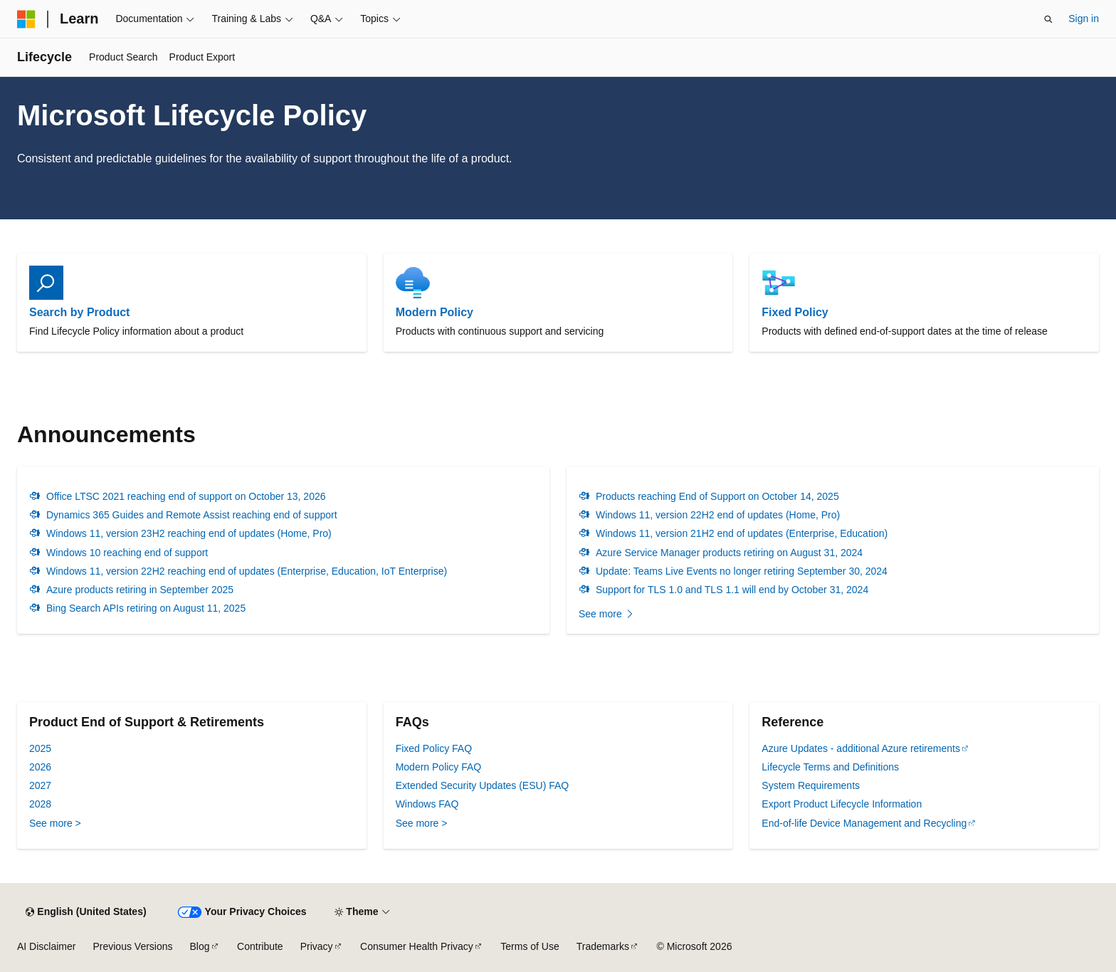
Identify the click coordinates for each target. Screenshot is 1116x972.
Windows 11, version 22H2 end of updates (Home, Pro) (718, 515)
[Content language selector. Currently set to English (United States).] (85, 912)
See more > (55, 823)
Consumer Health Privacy (416, 946)
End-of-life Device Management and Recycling (864, 823)
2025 (40, 748)
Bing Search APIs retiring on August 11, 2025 (146, 608)
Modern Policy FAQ (439, 767)
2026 (40, 767)
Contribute (260, 946)
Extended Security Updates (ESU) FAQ (482, 785)
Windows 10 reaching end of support (127, 552)
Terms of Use (529, 946)
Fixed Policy (795, 312)
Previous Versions (132, 946)
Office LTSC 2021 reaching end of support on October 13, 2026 (186, 496)
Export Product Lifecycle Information (842, 804)
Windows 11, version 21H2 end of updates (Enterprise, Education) (742, 533)
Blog (200, 946)
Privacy (316, 946)
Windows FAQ (427, 804)
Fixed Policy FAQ (434, 748)
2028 (40, 804)
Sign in (1083, 18)
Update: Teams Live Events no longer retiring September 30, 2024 (742, 571)
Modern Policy (434, 312)
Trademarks (603, 946)
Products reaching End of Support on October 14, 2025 (717, 496)
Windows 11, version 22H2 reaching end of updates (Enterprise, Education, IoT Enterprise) (246, 571)
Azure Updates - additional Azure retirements (861, 748)
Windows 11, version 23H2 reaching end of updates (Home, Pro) (189, 533)
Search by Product (79, 312)
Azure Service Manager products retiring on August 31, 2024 (729, 552)
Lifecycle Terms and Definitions (830, 767)
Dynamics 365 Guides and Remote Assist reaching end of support (191, 515)
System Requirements (811, 785)
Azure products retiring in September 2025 (139, 589)
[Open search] (1048, 19)
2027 (40, 785)
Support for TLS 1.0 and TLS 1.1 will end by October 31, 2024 (732, 589)
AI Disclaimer (46, 946)
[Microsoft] (26, 19)
